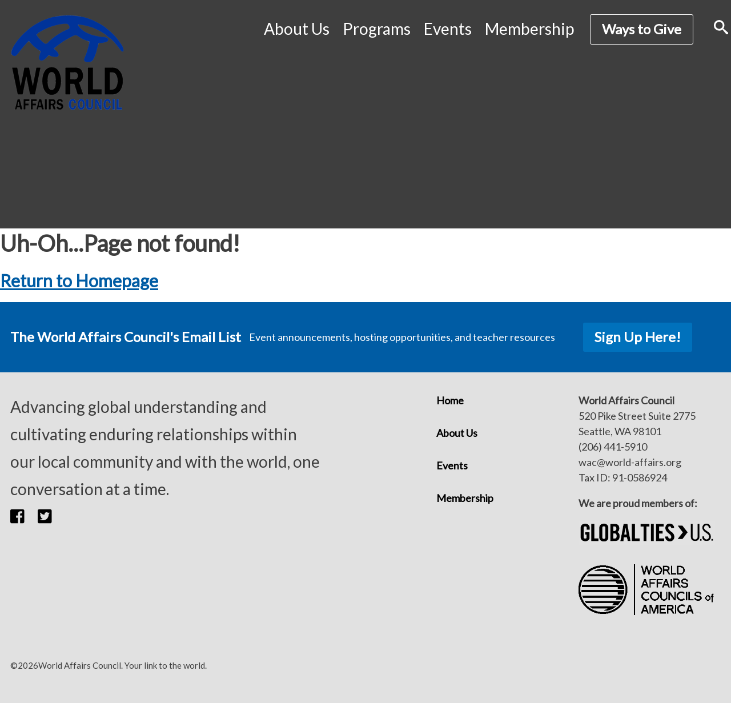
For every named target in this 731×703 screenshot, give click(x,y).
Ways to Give (641, 29)
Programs (377, 28)
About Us (297, 28)
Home (450, 400)
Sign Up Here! (638, 336)
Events (448, 28)
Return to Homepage (79, 280)
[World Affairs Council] (67, 62)
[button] (24, 516)
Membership (529, 28)
